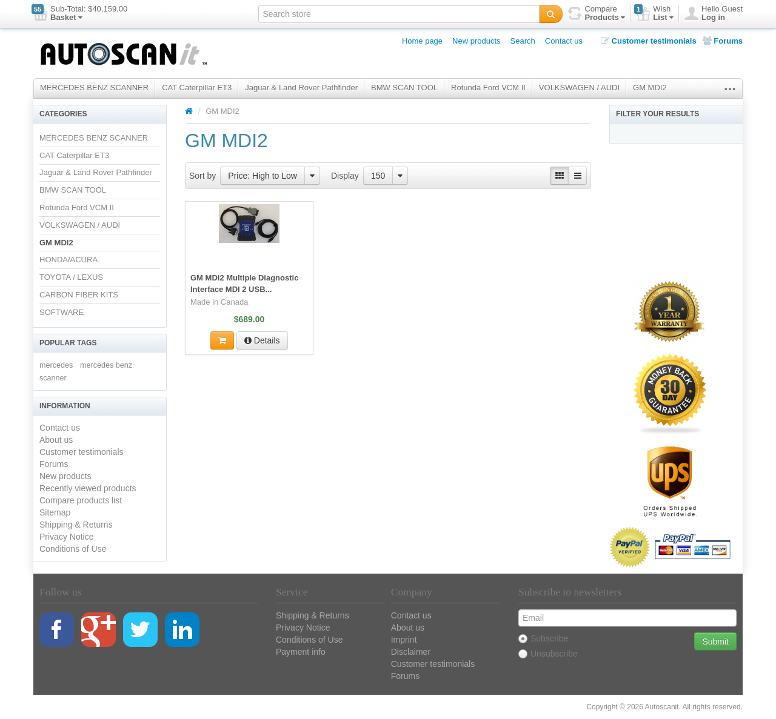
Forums (723, 40)
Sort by (202, 176)
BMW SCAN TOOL (404, 87)
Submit (715, 641)
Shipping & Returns (76, 524)
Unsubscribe (548, 653)
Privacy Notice (66, 537)
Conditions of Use (73, 549)
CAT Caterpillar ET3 (197, 87)
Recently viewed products (87, 488)
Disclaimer (410, 652)
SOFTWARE (61, 312)
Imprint (404, 639)
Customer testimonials (649, 40)
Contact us (564, 40)
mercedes (56, 365)
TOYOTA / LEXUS (71, 277)
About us (56, 440)
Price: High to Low (262, 176)
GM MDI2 (650, 87)
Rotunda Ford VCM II (488, 87)
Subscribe (543, 638)
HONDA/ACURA (68, 259)
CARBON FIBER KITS (78, 294)
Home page (422, 40)
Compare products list (80, 500)
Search (522, 40)
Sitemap (54, 512)
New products (476, 40)
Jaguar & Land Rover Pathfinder (301, 87)
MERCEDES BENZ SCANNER (94, 87)
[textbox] (399, 14)
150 (378, 176)
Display (345, 176)
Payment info (301, 652)
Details (262, 340)
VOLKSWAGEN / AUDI (579, 87)
